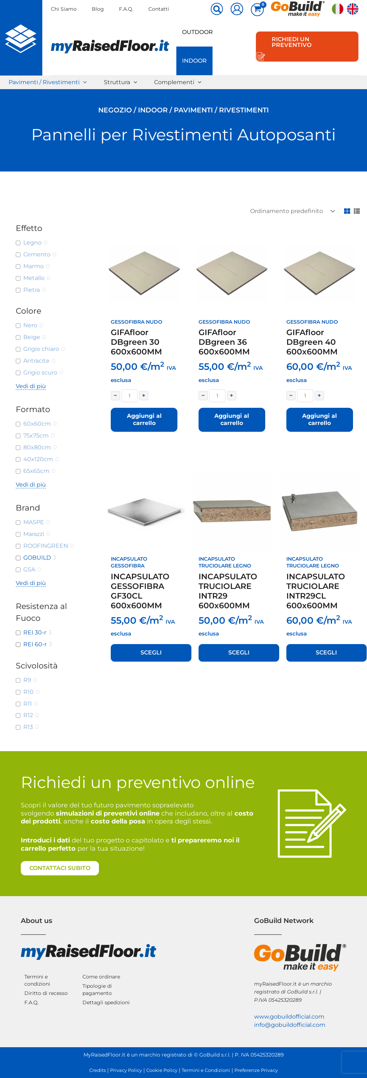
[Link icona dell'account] (237, 9)
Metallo (33, 278)
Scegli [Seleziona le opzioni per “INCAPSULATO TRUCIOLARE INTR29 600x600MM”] (238, 652)
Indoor (194, 60)
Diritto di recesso (46, 993)
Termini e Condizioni (206, 1070)
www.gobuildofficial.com (289, 1016)
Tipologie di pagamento (97, 989)
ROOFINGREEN (45, 545)
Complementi (177, 82)
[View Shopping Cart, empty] (257, 9)
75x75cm (36, 435)
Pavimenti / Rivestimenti (48, 82)
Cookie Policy (161, 1070)
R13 (28, 727)
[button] (217, 10)
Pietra (31, 289)
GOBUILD (37, 557)
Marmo (33, 266)
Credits (97, 1070)
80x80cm (37, 447)
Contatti (158, 9)
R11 (27, 703)
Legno (32, 242)
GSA (29, 569)
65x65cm (36, 471)
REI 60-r (35, 644)
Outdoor (197, 32)
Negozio (115, 110)
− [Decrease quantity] (115, 395)
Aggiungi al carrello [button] (144, 419)
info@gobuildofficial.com (289, 1024)
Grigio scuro (40, 372)
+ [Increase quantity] (144, 395)
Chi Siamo (64, 9)
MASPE (33, 522)
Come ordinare (101, 976)
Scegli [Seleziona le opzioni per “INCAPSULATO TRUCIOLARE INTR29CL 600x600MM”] (326, 652)
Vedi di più (31, 386)
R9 (27, 680)
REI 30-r (34, 632)
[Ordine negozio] (291, 211)
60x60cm (37, 423)
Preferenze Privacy (256, 1070)
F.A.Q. (126, 9)
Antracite (36, 360)
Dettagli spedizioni (106, 1002)
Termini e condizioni (37, 980)
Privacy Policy (126, 1070)
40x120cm (38, 459)
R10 (28, 691)
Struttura (120, 82)
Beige (31, 337)
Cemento (37, 254)
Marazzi (33, 534)
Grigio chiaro (41, 348)
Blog (98, 9)
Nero (30, 325)
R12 (28, 715)
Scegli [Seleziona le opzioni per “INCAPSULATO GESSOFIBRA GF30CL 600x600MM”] (151, 652)
